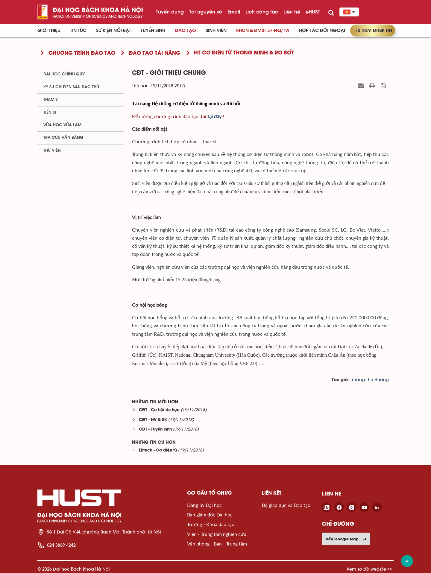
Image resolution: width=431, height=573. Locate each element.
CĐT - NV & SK (153, 420)
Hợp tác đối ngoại (322, 30)
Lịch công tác (261, 11)
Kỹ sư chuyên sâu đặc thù (71, 87)
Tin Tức (78, 30)
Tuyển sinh (153, 30)
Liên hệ (291, 11)
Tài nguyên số (205, 11)
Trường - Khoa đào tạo (210, 524)
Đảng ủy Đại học (204, 505)
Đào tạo (185, 30)
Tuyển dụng (170, 11)
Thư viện (52, 150)
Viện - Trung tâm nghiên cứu (216, 534)
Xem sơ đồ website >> (369, 569)
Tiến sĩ (49, 112)
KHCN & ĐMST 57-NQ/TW (262, 30)
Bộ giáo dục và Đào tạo (286, 505)
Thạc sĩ (51, 100)
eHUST (313, 11)
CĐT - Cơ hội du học (159, 410)
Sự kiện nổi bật (113, 30)
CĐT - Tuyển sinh (155, 429)
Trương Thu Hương (369, 380)
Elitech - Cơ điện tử (158, 450)
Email (233, 11)
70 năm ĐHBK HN (373, 30)
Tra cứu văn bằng (63, 138)
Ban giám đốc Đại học (210, 514)
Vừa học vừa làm (62, 125)
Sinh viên (216, 30)
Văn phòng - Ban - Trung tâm (217, 543)
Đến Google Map (346, 539)
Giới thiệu (48, 30)
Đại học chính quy (64, 74)
